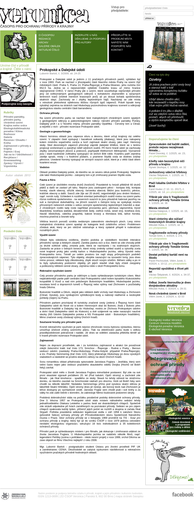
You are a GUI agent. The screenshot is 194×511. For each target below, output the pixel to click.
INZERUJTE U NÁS (86, 35)
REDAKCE (45, 38)
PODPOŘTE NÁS (121, 46)
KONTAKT (117, 49)
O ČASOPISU (46, 35)
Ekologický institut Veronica (165, 320)
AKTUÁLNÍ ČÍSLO (49, 49)
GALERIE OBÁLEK (49, 46)
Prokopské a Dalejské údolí (62, 70)
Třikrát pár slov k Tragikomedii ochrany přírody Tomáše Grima (169, 198)
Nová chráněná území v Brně (167, 293)
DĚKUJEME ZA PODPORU (90, 38)
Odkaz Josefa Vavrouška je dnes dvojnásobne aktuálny (170, 284)
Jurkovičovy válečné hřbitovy (168, 172)
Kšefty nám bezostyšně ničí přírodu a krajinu (167, 163)
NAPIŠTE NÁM (119, 42)
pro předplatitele (158, 156)
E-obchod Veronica (160, 329)
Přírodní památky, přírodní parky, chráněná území (14, 119)
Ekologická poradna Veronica (166, 326)
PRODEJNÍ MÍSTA (121, 38)
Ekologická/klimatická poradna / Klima (17, 130)
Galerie (8, 137)
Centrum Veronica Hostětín (165, 323)
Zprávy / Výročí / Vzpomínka (13, 165)
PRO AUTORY (83, 42)
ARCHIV (43, 42)
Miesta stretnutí (159, 208)
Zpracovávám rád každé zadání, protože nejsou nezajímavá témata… (169, 147)
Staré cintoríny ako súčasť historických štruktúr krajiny (167, 220)
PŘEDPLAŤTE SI (121, 35)
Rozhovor (9, 134)
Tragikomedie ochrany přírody (168, 232)
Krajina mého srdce (15, 125)
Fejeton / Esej (12, 151)
